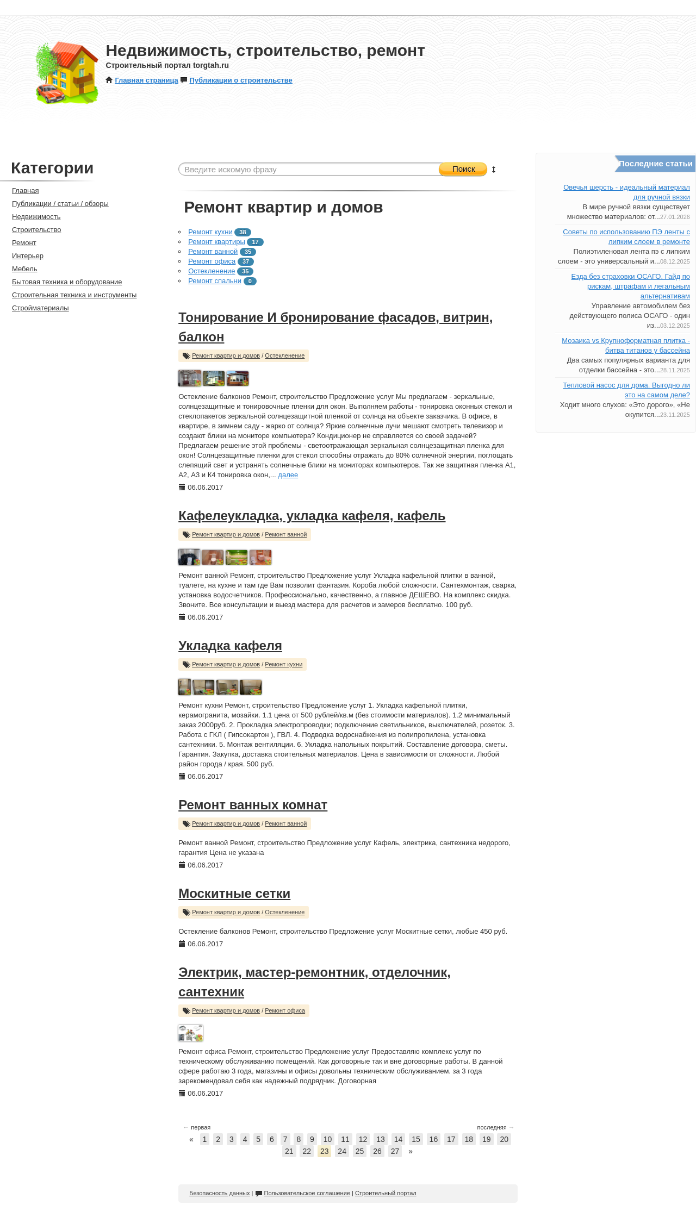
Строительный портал (386, 1193)
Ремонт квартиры (216, 242)
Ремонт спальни (214, 281)
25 (360, 1151)
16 (434, 1139)
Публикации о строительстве (236, 80)
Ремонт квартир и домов (226, 355)
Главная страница (141, 80)
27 (395, 1151)
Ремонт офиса (211, 261)
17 (451, 1139)
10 (328, 1139)
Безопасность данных (219, 1193)
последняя (495, 1127)
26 (377, 1151)
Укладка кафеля (230, 645)
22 (306, 1151)
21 (289, 1151)
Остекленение (211, 271)
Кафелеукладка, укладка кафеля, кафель (311, 515)
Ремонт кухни (210, 232)
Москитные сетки (234, 893)
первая (196, 1127)
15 (416, 1139)
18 (469, 1139)
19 (486, 1139)
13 (380, 1139)
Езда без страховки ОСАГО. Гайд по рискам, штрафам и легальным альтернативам (630, 286)
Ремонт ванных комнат (252, 804)
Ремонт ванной (213, 251)
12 (363, 1139)
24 (342, 1151)
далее (288, 475)
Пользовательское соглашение (302, 1193)
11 (345, 1139)
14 (398, 1139)
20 (504, 1139)
